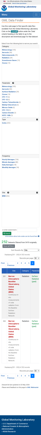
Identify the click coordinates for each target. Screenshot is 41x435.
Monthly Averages (9, 167)
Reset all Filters (8, 246)
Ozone (4, 63)
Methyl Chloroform (9, 105)
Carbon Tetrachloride (10, 102)
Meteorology (7, 50)
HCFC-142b (6, 115)
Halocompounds (8, 55)
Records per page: (27, 258)
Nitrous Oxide (7, 107)
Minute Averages (8, 162)
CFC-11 (5, 97)
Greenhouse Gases (9, 60)
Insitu (4, 123)
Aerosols (5, 52)
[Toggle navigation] (36, 14)
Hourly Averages (8, 160)
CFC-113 (5, 110)
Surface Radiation (9, 92)
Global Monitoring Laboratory (22, 6)
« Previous (10, 264)
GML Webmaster (32, 387)
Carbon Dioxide (8, 113)
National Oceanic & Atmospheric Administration (15, 427)
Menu (4, 14)
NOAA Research (9, 432)
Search (6, 233)
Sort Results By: (17, 250)
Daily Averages (7, 165)
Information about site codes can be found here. (22, 236)
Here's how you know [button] (19, 3)
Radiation (5, 58)
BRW (3, 196)
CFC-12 (5, 100)
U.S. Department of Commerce (15, 424)
